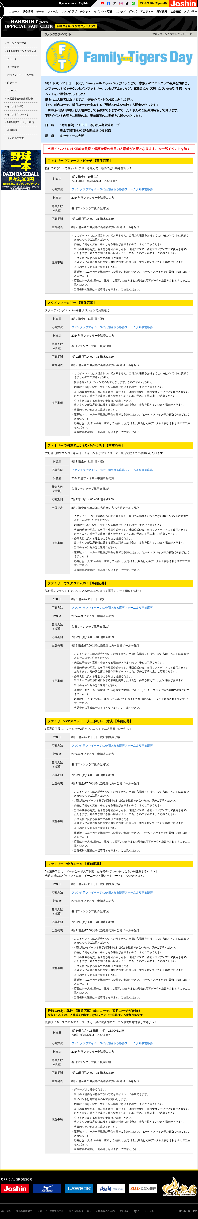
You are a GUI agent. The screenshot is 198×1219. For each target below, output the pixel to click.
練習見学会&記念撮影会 (20, 98)
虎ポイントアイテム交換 (20, 75)
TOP (155, 34)
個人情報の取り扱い (79, 1211)
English (83, 3)
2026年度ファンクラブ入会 (22, 51)
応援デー (12, 82)
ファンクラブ (167, 34)
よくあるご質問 (15, 138)
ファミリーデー (185, 34)
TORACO (12, 90)
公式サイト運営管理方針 (50, 1211)
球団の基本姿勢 (24, 1211)
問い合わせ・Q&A (129, 1211)
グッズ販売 (13, 67)
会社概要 (6, 1211)
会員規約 (12, 130)
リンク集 (149, 1211)
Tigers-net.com (67, 3)
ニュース (12, 59)
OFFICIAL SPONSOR (16, 1179)
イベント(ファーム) (17, 114)
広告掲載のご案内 (105, 1211)
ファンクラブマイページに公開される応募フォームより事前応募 (112, 189)
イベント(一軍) (15, 106)
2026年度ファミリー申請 (20, 122)
